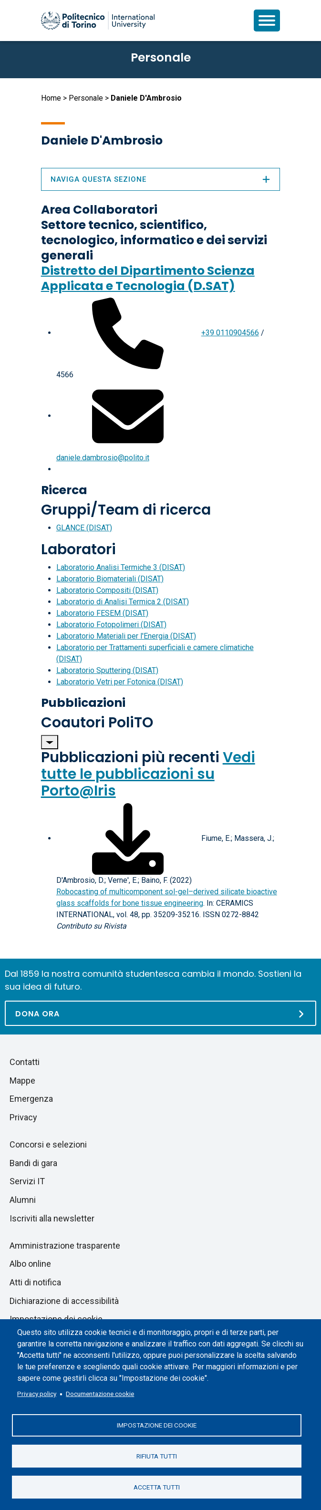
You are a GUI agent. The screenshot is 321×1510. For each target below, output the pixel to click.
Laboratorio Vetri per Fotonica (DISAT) (119, 681)
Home (51, 98)
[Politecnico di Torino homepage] (98, 20)
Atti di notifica (35, 1282)
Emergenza (31, 1099)
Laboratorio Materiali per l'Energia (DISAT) (126, 636)
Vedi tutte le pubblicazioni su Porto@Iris (148, 774)
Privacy (23, 1117)
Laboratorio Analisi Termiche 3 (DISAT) (120, 567)
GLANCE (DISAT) (84, 527)
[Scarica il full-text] (127, 838)
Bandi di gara (33, 1163)
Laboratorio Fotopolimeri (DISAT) (111, 624)
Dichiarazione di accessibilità (64, 1301)
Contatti (25, 1062)
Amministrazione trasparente (65, 1246)
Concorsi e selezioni (48, 1144)
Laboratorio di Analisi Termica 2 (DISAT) (122, 601)
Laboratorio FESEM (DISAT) (102, 613)
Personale (86, 98)
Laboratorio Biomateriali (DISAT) (110, 578)
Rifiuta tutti (156, 1455)
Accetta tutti (157, 1486)
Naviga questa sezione (161, 179)
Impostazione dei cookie (157, 1424)
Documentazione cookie (100, 1393)
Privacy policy (36, 1393)
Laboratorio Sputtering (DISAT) (107, 670)
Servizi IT (27, 1181)
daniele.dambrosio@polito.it (102, 457)
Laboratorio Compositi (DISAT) (107, 590)
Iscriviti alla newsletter (52, 1218)
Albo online (30, 1264)
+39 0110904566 (230, 332)
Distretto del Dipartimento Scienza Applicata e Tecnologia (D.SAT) (148, 278)
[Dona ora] (160, 1013)
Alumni (23, 1200)
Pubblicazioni (83, 702)
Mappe (22, 1081)
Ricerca (64, 490)
